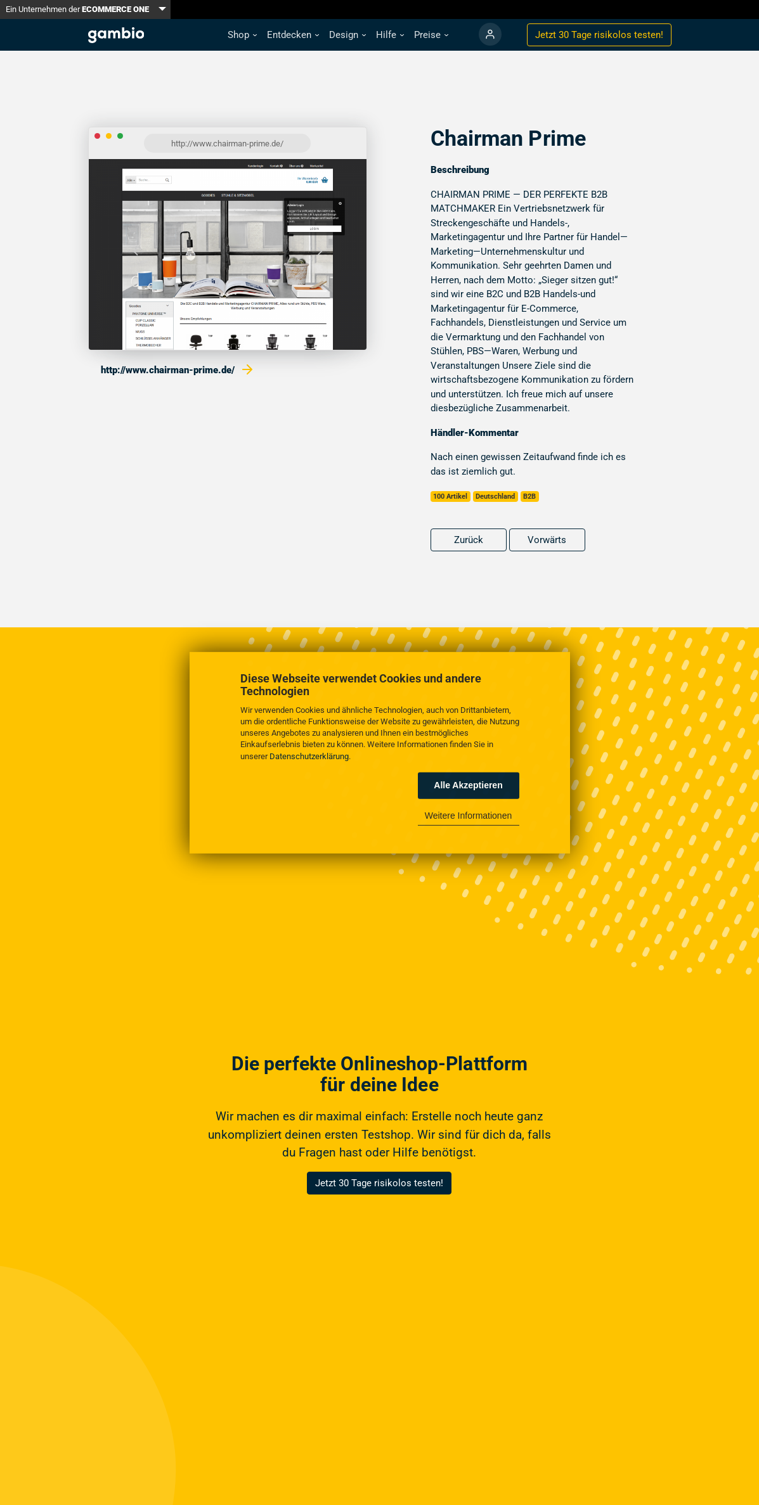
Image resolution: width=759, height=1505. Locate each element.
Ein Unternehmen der (77, 9)
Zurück (468, 540)
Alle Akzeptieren (468, 785)
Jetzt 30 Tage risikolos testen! (379, 1183)
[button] (242, 35)
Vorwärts (547, 540)
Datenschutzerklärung (309, 755)
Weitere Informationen (468, 815)
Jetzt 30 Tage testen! (599, 35)
